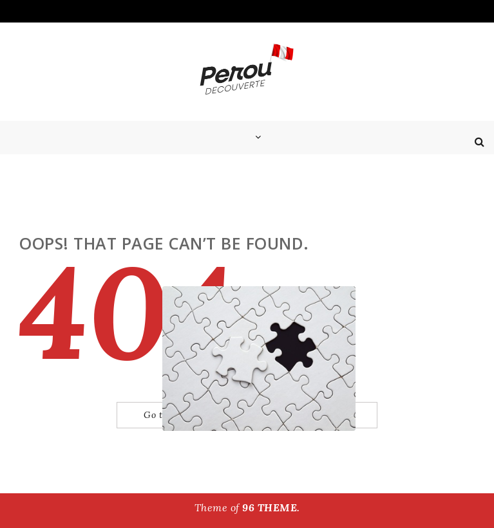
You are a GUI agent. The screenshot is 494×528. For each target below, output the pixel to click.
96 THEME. (271, 507)
